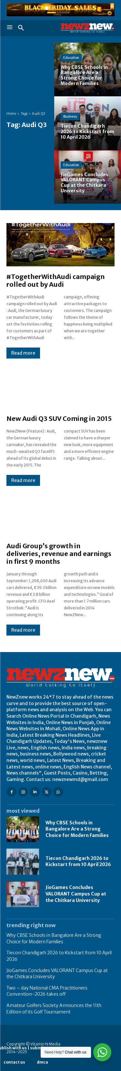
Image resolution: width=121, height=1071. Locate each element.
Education (71, 58)
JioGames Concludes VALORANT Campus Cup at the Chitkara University (75, 893)
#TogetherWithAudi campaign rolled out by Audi (55, 280)
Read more (23, 353)
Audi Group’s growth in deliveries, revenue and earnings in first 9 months (58, 553)
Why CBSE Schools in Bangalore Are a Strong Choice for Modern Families (77, 829)
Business (70, 116)
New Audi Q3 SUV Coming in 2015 (59, 418)
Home (11, 114)
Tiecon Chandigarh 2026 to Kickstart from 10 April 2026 (78, 861)
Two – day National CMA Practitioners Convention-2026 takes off (46, 991)
